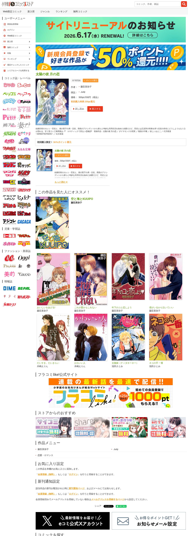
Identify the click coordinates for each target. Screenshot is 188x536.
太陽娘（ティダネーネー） (125, 364)
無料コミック (80, 11)
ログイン (73, 476)
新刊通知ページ (76, 490)
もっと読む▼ (61, 184)
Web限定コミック (12, 11)
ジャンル (45, 11)
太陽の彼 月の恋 (63, 152)
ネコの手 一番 (156, 364)
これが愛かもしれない (85, 309)
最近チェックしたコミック (18, 65)
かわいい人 (79, 364)
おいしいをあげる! (46, 309)
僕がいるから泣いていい (161, 309)
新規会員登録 (12, 24)
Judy (83, 92)
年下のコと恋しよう (122, 309)
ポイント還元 (91, 80)
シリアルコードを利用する (18, 71)
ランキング (61, 11)
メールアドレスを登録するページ (107, 501)
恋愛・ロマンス (45, 457)
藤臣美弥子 (86, 86)
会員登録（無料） (47, 476)
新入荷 (31, 11)
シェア (98, 507)
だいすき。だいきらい (48, 364)
